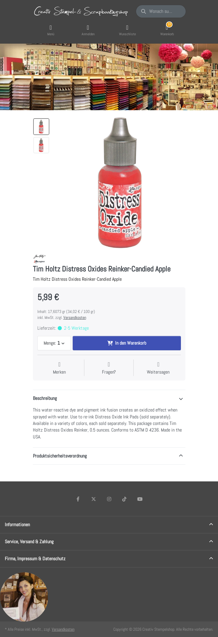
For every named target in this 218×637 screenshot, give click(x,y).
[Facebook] (78, 499)
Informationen (17, 524)
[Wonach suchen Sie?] (161, 11)
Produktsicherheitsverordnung (60, 456)
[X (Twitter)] (93, 499)
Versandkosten (74, 317)
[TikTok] (124, 499)
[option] (41, 127)
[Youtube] (140, 499)
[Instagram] (109, 499)
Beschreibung (45, 398)
